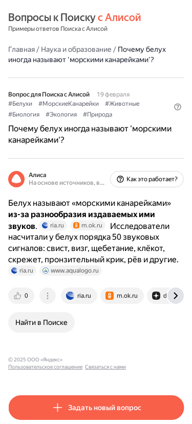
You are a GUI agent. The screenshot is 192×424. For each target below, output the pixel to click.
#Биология (23, 114)
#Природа (97, 114)
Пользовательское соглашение (45, 367)
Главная (21, 49)
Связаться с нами (105, 367)
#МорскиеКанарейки (68, 103)
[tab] (22, 295)
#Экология (61, 114)
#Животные (122, 103)
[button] (178, 107)
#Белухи (20, 103)
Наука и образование (76, 49)
